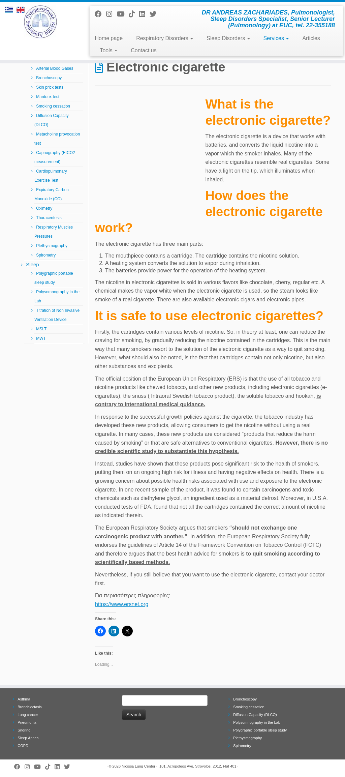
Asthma (24, 699)
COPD (23, 746)
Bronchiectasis (30, 707)
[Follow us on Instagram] (111, 14)
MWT (41, 338)
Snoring (24, 730)
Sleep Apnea (28, 738)
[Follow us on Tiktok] (134, 14)
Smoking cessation (53, 106)
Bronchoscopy (49, 78)
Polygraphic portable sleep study (260, 730)
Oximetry (44, 208)
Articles (311, 38)
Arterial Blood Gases (54, 68)
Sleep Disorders (228, 38)
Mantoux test (47, 96)
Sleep (32, 264)
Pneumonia (27, 722)
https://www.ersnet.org (121, 604)
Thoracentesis (48, 217)
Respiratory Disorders (164, 38)
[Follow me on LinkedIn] (144, 14)
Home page (109, 38)
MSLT (41, 329)
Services (276, 38)
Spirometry (46, 255)
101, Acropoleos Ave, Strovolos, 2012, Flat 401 (198, 766)
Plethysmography (51, 245)
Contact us (143, 50)
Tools (108, 50)
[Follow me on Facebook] (100, 14)
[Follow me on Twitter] (155, 14)
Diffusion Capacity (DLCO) (255, 715)
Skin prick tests (49, 87)
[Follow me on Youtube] (123, 14)
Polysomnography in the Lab (256, 722)
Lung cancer (28, 715)
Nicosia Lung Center (138, 766)
